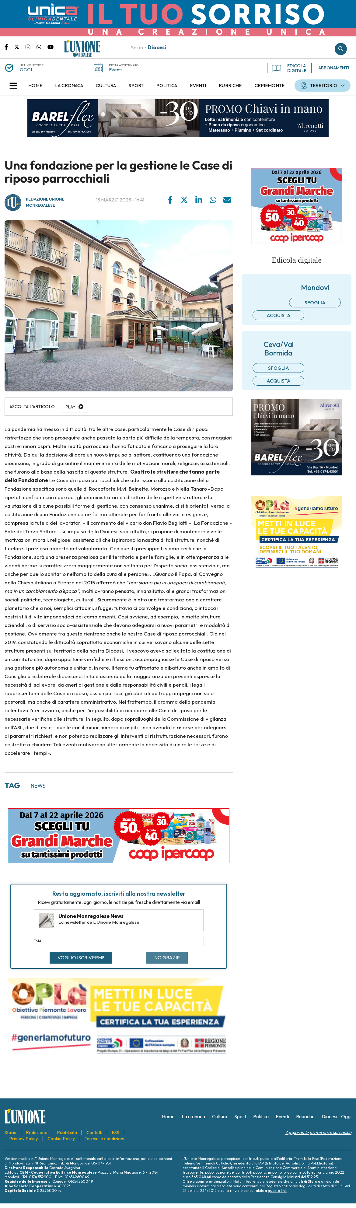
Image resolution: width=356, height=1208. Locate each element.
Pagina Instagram (31, 47)
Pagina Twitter (20, 47)
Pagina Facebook (9, 47)
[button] (13, 85)
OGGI (26, 69)
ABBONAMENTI (333, 68)
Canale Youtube (50, 47)
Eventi (115, 69)
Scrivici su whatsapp (42, 47)
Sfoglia (315, 302)
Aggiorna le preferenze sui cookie (318, 1132)
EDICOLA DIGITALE (289, 68)
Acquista (279, 315)
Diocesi (157, 47)
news (38, 785)
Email (39, 940)
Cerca (341, 49)
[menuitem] (35, 85)
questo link (277, 1190)
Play (70, 407)
